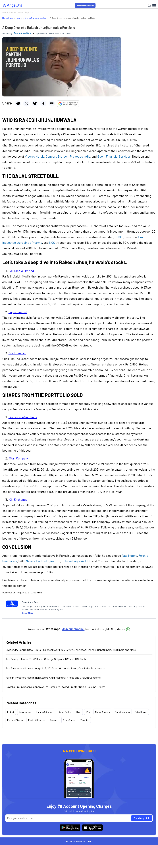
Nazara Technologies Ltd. (43, 561)
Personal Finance (15, 720)
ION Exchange (17, 499)
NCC (52, 242)
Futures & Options (45, 712)
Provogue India (80, 156)
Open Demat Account (85, 5)
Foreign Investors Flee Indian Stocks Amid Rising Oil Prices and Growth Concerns (53, 677)
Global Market (64, 712)
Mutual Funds (141, 712)
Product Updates (36, 720)
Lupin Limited (17, 312)
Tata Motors (129, 555)
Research (54, 720)
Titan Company (18, 458)
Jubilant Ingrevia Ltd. (76, 561)
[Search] (79, 12)
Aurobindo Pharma (29, 242)
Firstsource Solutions (22, 417)
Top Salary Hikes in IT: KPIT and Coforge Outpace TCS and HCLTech (46, 659)
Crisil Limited (17, 353)
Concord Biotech (57, 156)
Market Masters (102, 712)
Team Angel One (22, 33)
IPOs (88, 712)
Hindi (78, 712)
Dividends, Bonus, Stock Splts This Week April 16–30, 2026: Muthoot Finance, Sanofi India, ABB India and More (71, 649)
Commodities (25, 712)
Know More (27, 612)
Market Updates (122, 712)
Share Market (69, 720)
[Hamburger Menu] (154, 5)
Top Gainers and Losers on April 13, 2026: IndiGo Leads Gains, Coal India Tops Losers (55, 668)
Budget (10, 712)
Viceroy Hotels (34, 156)
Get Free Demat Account (79, 841)
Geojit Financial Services (114, 156)
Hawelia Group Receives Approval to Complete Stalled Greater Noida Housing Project (55, 687)
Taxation (85, 720)
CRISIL (119, 237)
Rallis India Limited (21, 271)
